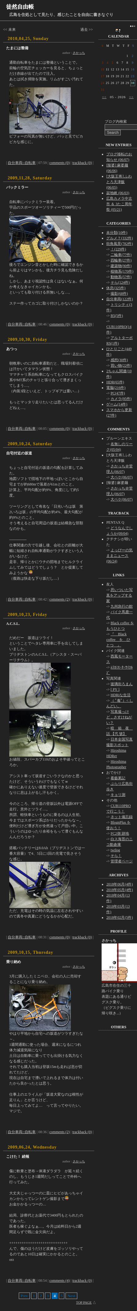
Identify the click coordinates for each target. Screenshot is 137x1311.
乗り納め (13, 962)
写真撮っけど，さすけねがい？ (119, 717)
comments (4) (59, 1280)
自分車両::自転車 (22, 163)
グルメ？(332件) (119, 238)
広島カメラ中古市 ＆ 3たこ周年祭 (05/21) (119, 204)
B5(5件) (117, 316)
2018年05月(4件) (119, 890)
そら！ (116, 855)
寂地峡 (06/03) (117, 193)
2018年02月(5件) (119, 917)
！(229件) (118, 249)
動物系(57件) (121, 277)
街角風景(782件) (119, 244)
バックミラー (17, 187)
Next (71, 1295)
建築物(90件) (121, 266)
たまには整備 (17, 48)
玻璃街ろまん (122, 684)
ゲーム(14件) (116, 404)
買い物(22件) (121, 365)
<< (104, 97)
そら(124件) (120, 282)
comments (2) (59, 599)
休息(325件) (115, 288)
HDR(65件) (115, 382)
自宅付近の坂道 (19, 453)
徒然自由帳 (20, 7)
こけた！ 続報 (17, 1156)
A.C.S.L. (13, 624)
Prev (24, 1295)
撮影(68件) (119, 293)
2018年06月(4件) (119, 884)
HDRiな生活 (121, 695)
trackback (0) (82, 163)
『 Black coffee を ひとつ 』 (118, 639)
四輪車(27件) (121, 260)
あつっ (11, 349)
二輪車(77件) (121, 255)
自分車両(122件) (119, 299)
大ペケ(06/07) (121, 477)
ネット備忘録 (122, 817)
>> (131, 97)
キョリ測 (118, 795)
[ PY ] (115, 689)
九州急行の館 (122, 606)
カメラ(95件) (121, 399)
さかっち (79, 52)
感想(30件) (119, 360)
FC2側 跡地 (120, 833)
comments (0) (59, 163)
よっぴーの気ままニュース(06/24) (119, 555)
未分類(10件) (116, 232)
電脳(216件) (115, 388)
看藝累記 (118, 778)
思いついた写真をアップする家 (119, 595)
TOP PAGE (84, 1302)
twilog (115, 850)
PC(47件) (118, 393)
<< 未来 (9, 29)
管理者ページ (122, 861)
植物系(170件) (122, 271)
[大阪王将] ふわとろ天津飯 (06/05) (119, 182)
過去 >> (86, 29)
